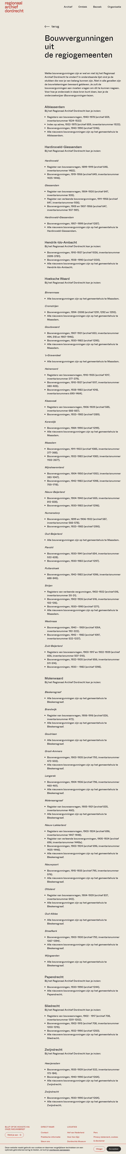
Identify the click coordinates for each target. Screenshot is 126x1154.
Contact (44, 1132)
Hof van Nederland (75, 1132)
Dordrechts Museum (76, 1141)
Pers (96, 1132)
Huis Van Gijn (73, 1137)
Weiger (99, 1148)
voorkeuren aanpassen (59, 1149)
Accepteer (113, 1148)
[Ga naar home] (22, 6)
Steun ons (45, 1141)
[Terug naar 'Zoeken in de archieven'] (83, 26)
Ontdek (82, 7)
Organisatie (114, 7)
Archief (68, 7)
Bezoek (97, 7)
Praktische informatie (50, 1137)
